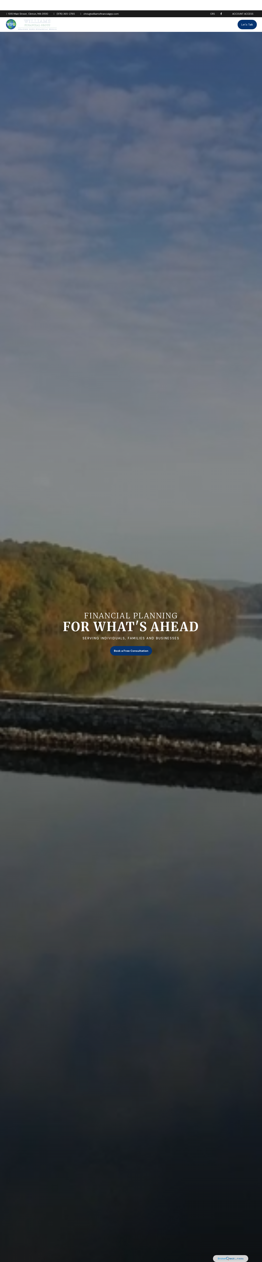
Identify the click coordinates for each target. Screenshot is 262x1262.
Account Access (242, 3)
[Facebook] (221, 3)
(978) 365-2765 (63, 3)
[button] (121, 14)
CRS (212, 3)
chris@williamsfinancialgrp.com (99, 3)
